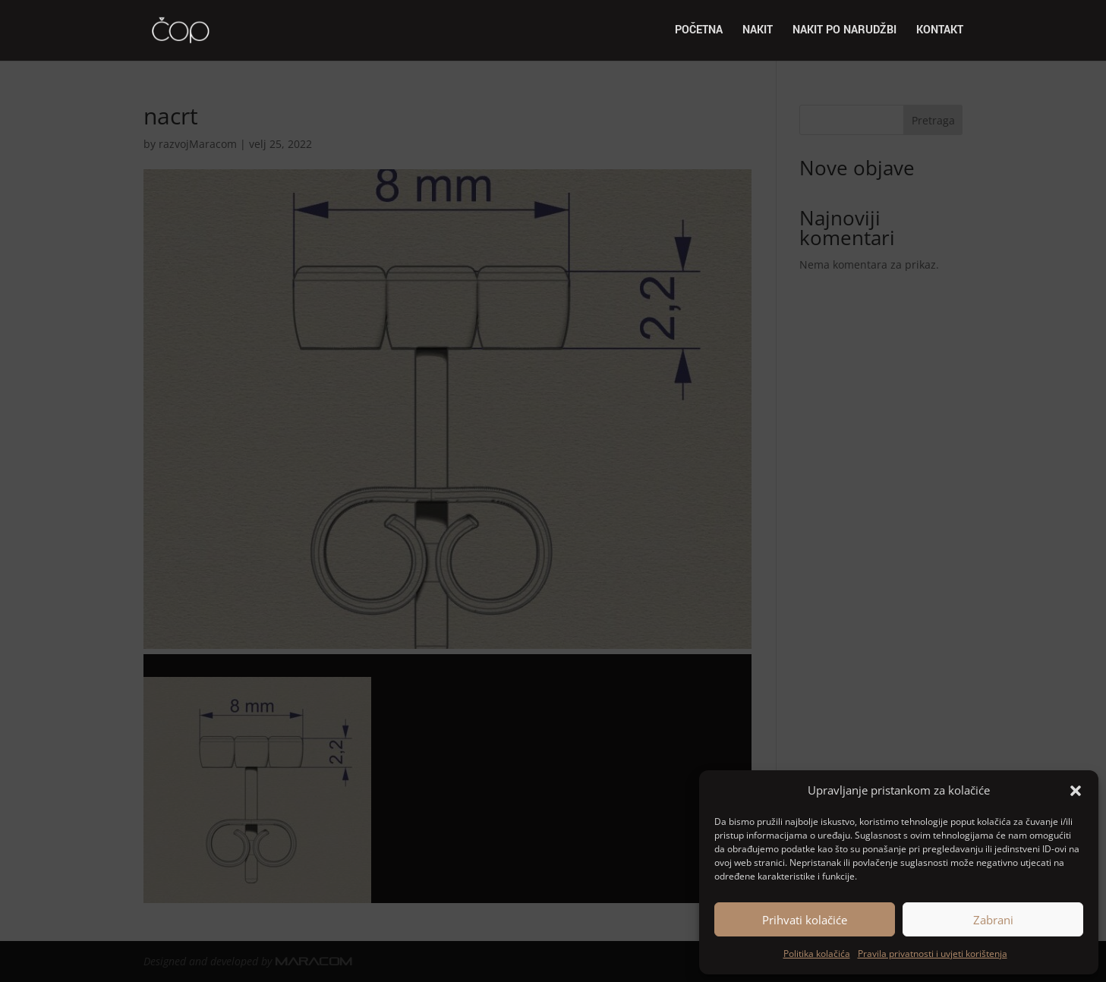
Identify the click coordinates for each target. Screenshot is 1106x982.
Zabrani (993, 919)
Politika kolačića (816, 953)
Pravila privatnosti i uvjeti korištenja (932, 953)
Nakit (757, 31)
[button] (1075, 790)
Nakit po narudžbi (844, 31)
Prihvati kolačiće (804, 919)
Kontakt (939, 31)
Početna (699, 31)
